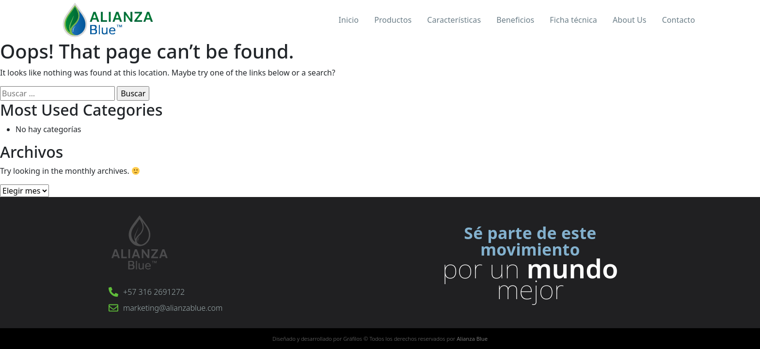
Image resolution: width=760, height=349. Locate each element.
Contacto (678, 20)
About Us (630, 20)
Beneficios (515, 20)
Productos (393, 20)
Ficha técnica (573, 20)
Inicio (349, 20)
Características (454, 20)
